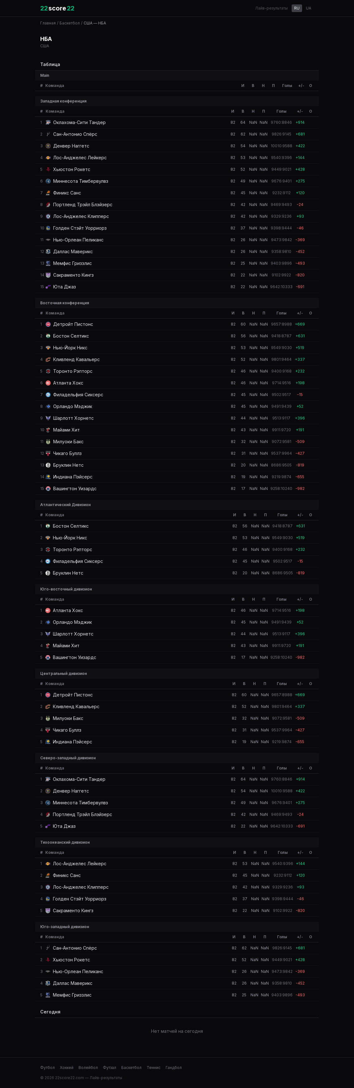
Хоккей (66, 1067)
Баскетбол (70, 23)
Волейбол (88, 1067)
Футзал (109, 1067)
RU (297, 8)
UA (308, 8)
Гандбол (174, 1067)
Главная (48, 23)
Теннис (154, 1067)
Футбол (47, 1067)
